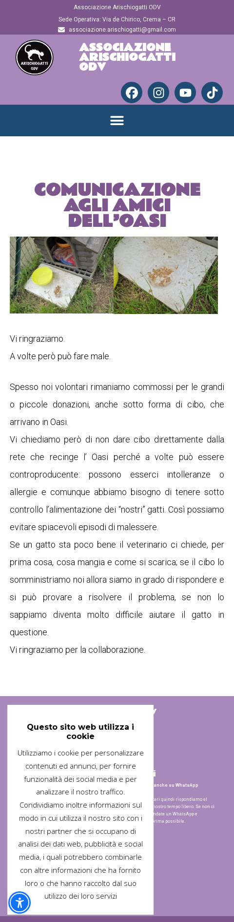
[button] (117, 120)
